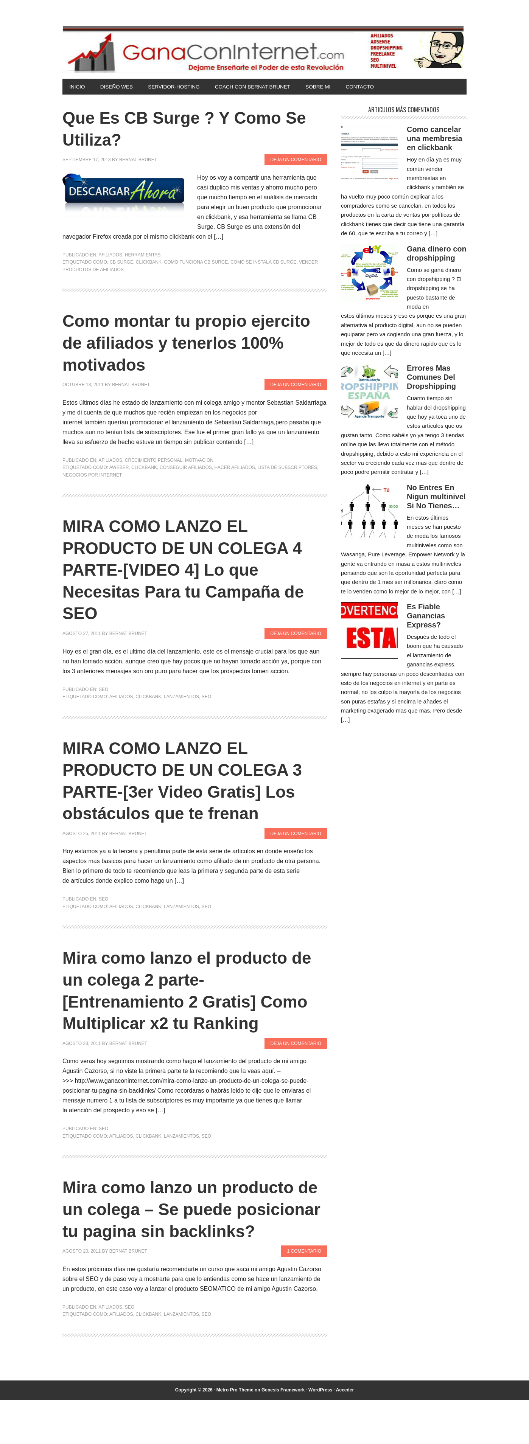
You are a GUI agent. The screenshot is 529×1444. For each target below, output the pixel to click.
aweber (119, 468)
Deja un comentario (296, 160)
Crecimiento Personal (153, 460)
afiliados (121, 697)
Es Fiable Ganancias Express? (426, 616)
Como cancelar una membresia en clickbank (434, 139)
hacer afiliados (234, 468)
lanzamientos (181, 697)
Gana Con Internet (264, 49)
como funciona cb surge (196, 263)
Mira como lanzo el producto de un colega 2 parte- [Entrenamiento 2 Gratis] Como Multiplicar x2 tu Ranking (185, 1001)
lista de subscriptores (287, 468)
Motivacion (199, 460)
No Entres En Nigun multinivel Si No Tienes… (436, 497)
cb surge (121, 263)
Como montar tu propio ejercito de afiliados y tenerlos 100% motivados (192, 343)
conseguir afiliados (186, 468)
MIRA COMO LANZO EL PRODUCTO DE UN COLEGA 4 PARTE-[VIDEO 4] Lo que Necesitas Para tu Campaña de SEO (194, 570)
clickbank (149, 263)
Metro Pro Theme (235, 1434)
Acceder (345, 1434)
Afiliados (110, 255)
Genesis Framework (283, 1434)
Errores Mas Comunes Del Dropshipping (431, 378)
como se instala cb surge (263, 263)
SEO (103, 689)
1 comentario (304, 1295)
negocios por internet (92, 475)
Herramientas (142, 255)
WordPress (320, 1434)
